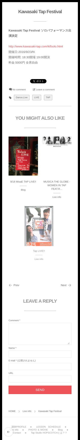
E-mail (12, 360)
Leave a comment (45, 89)
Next (66, 285)
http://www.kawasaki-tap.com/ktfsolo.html (36, 46)
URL (11, 373)
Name (12, 348)
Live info (56, 197)
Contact (17, 432)
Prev (14, 285)
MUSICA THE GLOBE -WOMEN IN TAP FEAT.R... (57, 185)
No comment (19, 89)
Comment (14, 320)
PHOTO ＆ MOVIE (38, 429)
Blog (23, 190)
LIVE (36, 97)
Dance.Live (22, 97)
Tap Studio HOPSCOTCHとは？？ (49, 432)
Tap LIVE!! (39, 251)
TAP (48, 97)
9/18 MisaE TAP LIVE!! (23, 181)
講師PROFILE (19, 426)
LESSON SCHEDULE (48, 426)
